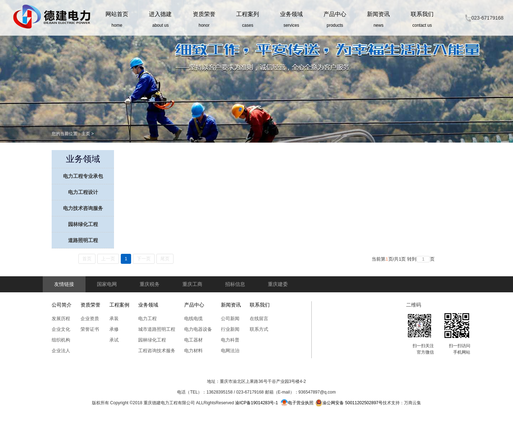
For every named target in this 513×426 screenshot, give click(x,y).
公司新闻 (230, 318)
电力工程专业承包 (83, 176)
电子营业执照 (297, 402)
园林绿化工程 (83, 224)
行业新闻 (230, 329)
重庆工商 (192, 284)
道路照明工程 (83, 240)
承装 (114, 318)
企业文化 (61, 329)
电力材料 (193, 350)
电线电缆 (193, 318)
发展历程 (61, 318)
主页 (86, 133)
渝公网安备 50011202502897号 (349, 402)
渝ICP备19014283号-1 (256, 402)
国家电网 (107, 284)
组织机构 (61, 340)
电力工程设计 (83, 192)
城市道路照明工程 (156, 329)
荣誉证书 (90, 329)
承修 (114, 329)
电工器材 (193, 340)
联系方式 (259, 329)
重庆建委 (278, 284)
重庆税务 (150, 284)
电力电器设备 (198, 329)
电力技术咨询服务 (83, 208)
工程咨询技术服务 (156, 350)
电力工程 (147, 318)
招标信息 (235, 284)
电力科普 (230, 340)
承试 (114, 340)
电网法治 (230, 350)
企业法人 (61, 350)
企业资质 (90, 318)
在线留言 (259, 318)
